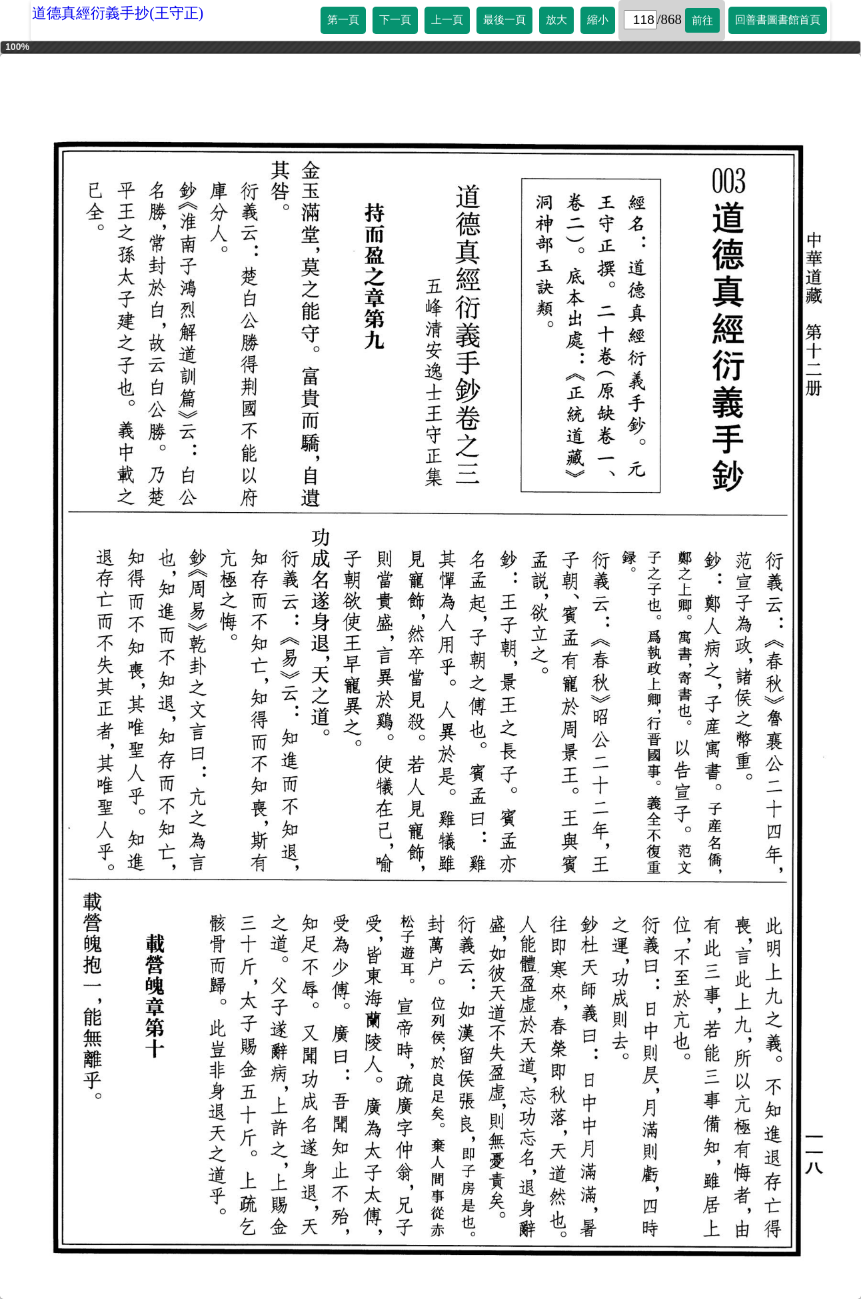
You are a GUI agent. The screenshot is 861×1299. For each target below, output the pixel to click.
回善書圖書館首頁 (777, 19)
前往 (702, 20)
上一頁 (447, 19)
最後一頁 (504, 19)
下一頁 (395, 19)
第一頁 (343, 19)
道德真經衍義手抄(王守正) (117, 13)
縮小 (597, 19)
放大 (556, 19)
